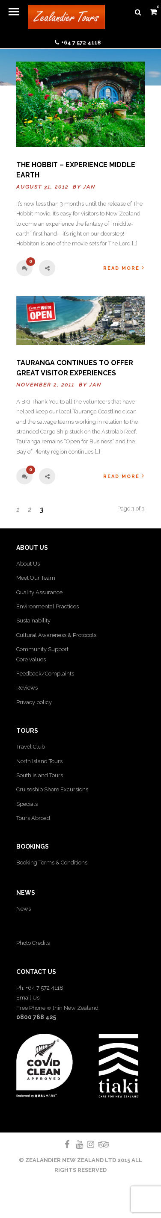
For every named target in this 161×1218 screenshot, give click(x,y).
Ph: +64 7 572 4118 (39, 988)
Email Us (27, 997)
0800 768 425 (36, 1017)
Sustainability (33, 620)
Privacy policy (34, 702)
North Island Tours (39, 761)
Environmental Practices (47, 606)
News (23, 908)
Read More (124, 268)
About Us (28, 563)
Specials (27, 804)
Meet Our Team (35, 578)
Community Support (42, 649)
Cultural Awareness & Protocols (56, 635)
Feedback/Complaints (45, 673)
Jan (89, 187)
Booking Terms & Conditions (51, 862)
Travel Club (30, 746)
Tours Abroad (33, 818)
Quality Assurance (39, 592)
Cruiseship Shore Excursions (52, 789)
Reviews (27, 687)
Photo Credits (33, 943)
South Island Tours (39, 775)
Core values (31, 659)
